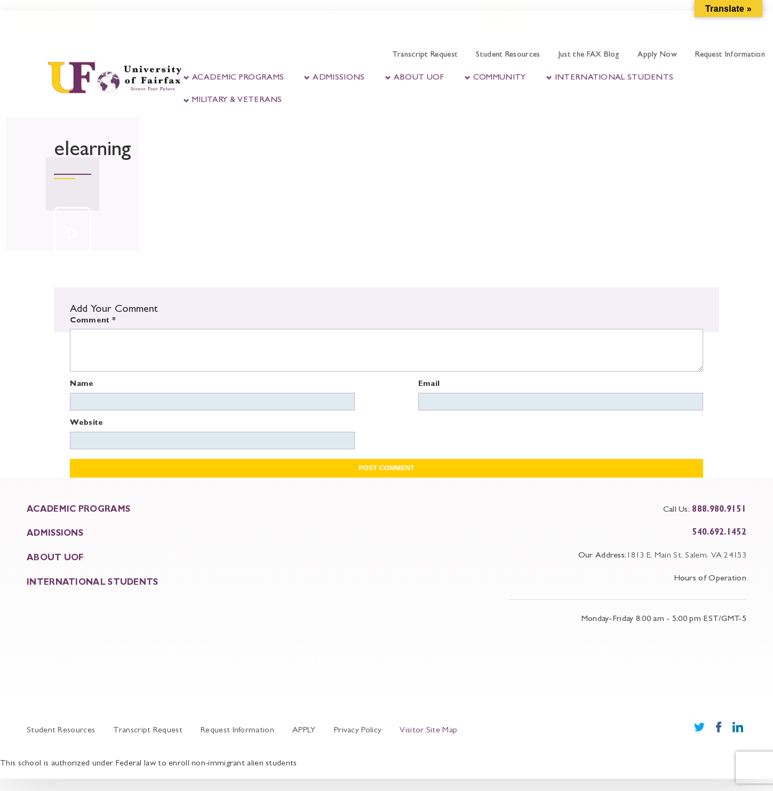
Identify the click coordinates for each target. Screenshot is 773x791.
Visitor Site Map (428, 731)
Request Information (730, 54)
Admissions (338, 76)
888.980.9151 (719, 510)
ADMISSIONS (55, 534)
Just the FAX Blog (589, 54)
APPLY (304, 731)
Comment (93, 321)
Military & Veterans (237, 99)
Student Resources (508, 54)
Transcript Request (425, 54)
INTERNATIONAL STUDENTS (92, 583)
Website (86, 423)
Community (499, 76)
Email (429, 385)
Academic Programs (238, 76)
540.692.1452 (719, 533)
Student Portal (163, 25)
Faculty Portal (245, 25)
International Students (614, 76)
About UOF (419, 76)
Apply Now (657, 54)
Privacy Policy (357, 731)
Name (81, 385)
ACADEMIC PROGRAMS (78, 510)
